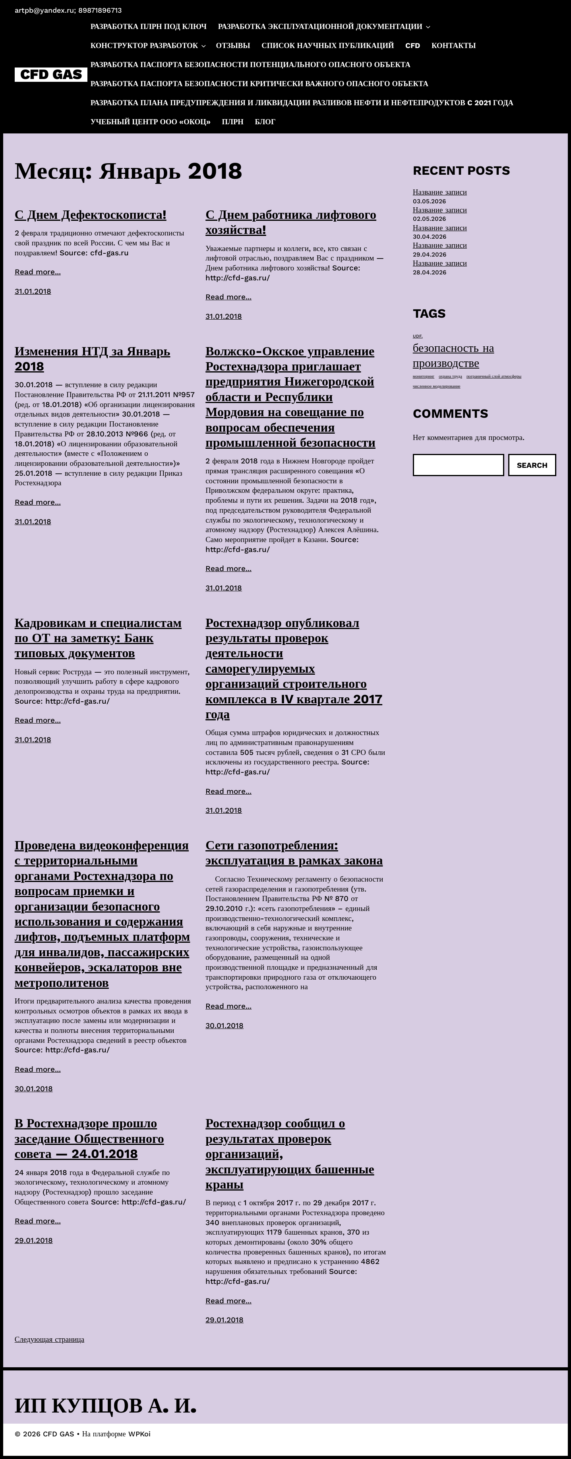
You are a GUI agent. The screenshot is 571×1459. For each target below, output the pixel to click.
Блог (265, 122)
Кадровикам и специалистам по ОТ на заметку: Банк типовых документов (98, 638)
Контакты (454, 45)
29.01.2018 (34, 1240)
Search (532, 465)
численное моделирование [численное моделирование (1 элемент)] (437, 386)
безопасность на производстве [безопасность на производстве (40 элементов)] (453, 355)
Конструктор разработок (149, 46)
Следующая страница (49, 1339)
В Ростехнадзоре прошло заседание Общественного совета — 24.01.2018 (89, 1138)
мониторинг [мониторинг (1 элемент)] (423, 376)
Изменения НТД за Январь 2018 (92, 359)
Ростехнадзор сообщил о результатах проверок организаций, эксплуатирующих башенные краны (289, 1153)
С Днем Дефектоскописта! (90, 214)
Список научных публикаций (327, 45)
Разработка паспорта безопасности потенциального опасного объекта (250, 64)
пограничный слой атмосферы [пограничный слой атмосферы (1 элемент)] (493, 376)
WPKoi (139, 1434)
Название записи (440, 192)
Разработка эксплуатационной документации (325, 27)
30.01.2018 (34, 1088)
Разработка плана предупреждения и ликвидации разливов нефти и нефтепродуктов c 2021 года (302, 102)
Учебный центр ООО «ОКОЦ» (151, 122)
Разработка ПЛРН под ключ (149, 26)
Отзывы (233, 45)
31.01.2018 (33, 291)
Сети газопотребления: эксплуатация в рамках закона (294, 853)
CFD (412, 45)
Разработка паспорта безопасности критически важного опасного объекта (259, 83)
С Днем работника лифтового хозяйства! (290, 222)
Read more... (38, 271)
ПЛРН (233, 122)
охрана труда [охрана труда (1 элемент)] (450, 376)
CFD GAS (51, 75)
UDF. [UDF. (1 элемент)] (418, 336)
